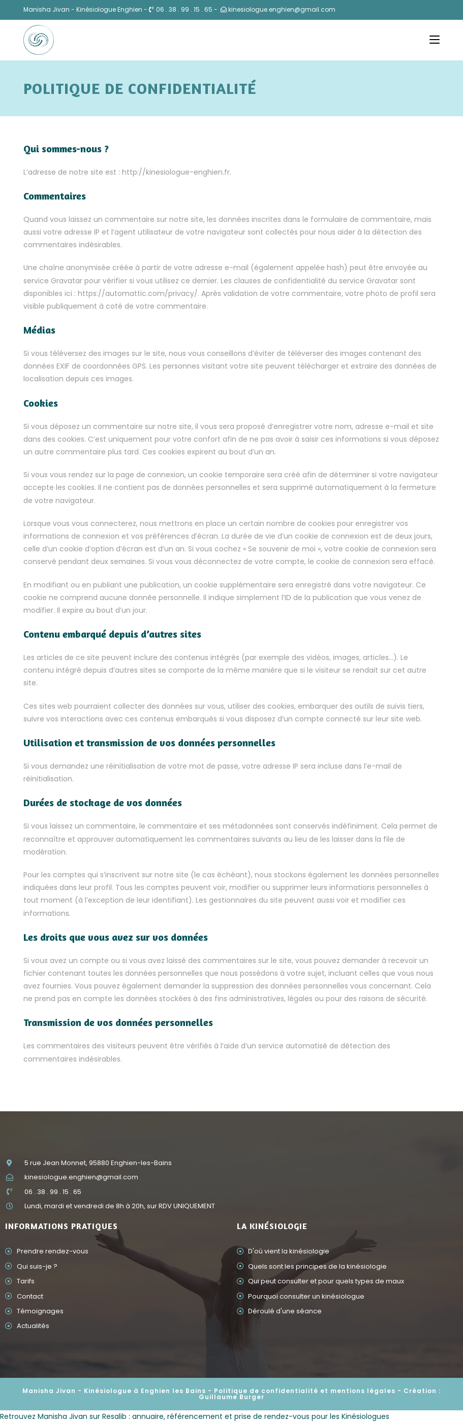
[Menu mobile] (434, 40)
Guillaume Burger (231, 1397)
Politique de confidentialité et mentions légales (304, 1390)
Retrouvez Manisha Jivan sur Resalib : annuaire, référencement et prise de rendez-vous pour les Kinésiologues (194, 1416)
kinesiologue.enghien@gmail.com (281, 9)
